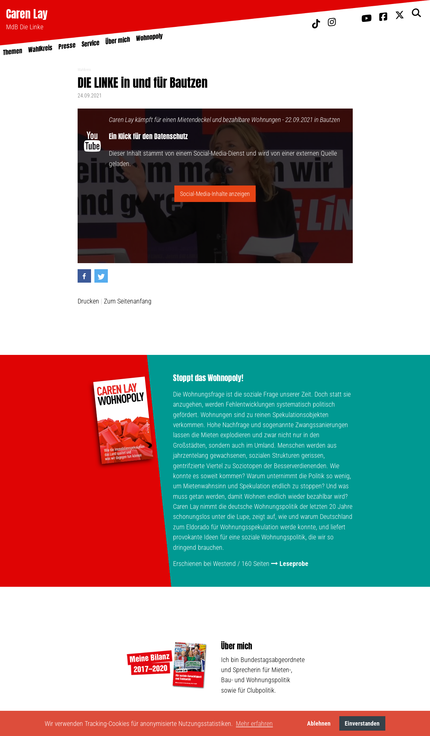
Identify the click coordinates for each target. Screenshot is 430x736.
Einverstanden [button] (362, 723)
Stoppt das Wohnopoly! (208, 378)
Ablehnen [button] (319, 723)
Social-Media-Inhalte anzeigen (215, 193)
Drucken (88, 301)
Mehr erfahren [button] (254, 724)
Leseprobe (294, 564)
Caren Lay (27, 14)
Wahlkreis (84, 70)
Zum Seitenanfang (128, 301)
